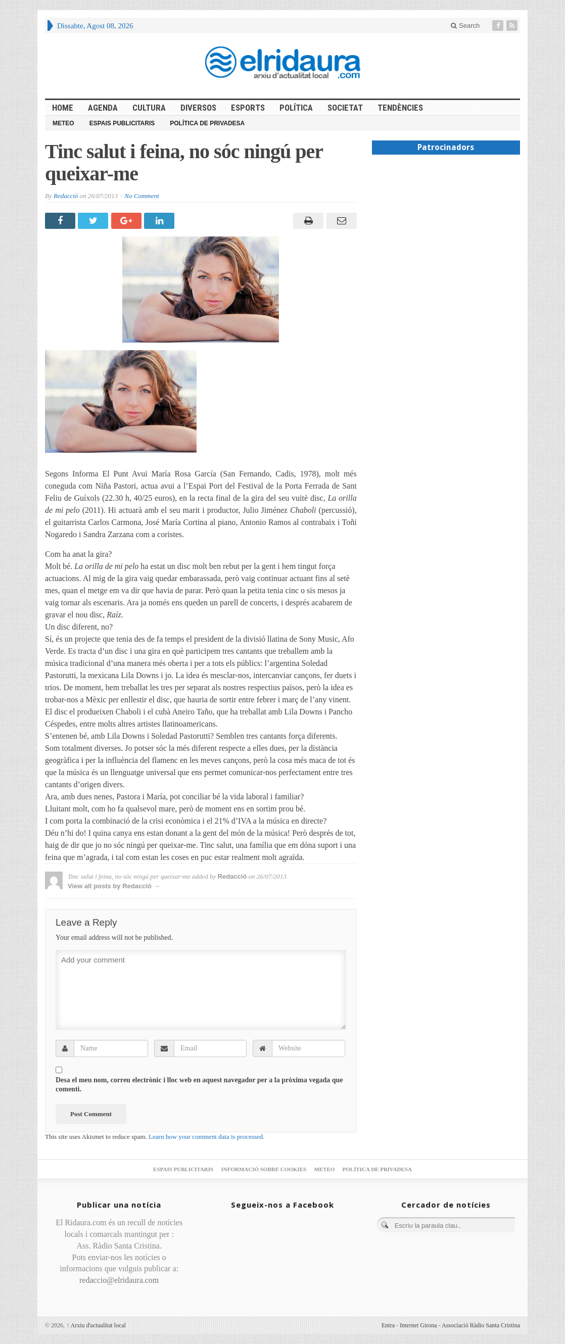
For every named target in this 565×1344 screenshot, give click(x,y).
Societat (345, 108)
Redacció (66, 196)
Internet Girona (418, 1325)
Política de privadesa (207, 123)
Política (296, 108)
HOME (62, 108)
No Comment (141, 196)
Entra (388, 1325)
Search (465, 25)
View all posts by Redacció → (114, 886)
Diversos (198, 108)
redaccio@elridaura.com (119, 1280)
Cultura (149, 108)
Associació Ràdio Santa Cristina (481, 1325)
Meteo (63, 123)
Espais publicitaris (122, 123)
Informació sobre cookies (263, 1169)
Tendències (400, 108)
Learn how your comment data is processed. (206, 1136)
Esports (248, 108)
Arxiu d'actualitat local (96, 1325)
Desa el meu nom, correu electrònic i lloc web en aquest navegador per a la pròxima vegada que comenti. (199, 1084)
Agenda (103, 108)
